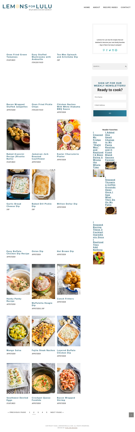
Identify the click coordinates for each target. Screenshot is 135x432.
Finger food (37, 62)
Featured (11, 60)
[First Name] (110, 97)
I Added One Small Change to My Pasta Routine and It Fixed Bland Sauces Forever (110, 146)
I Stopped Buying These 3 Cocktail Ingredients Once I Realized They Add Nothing (98, 236)
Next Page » (57, 412)
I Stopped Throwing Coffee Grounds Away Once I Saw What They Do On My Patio (110, 191)
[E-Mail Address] (110, 105)
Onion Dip (37, 251)
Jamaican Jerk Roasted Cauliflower (40, 156)
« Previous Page (17, 412)
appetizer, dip (38, 308)
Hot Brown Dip (65, 251)
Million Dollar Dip (67, 204)
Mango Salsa (14, 350)
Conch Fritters (65, 299)
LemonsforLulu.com (27, 7)
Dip (58, 60)
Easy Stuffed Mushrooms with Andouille (41, 57)
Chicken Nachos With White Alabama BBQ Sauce (68, 106)
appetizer (11, 110)
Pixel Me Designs (71, 427)
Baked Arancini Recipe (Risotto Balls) (16, 156)
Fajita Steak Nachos (43, 350)
